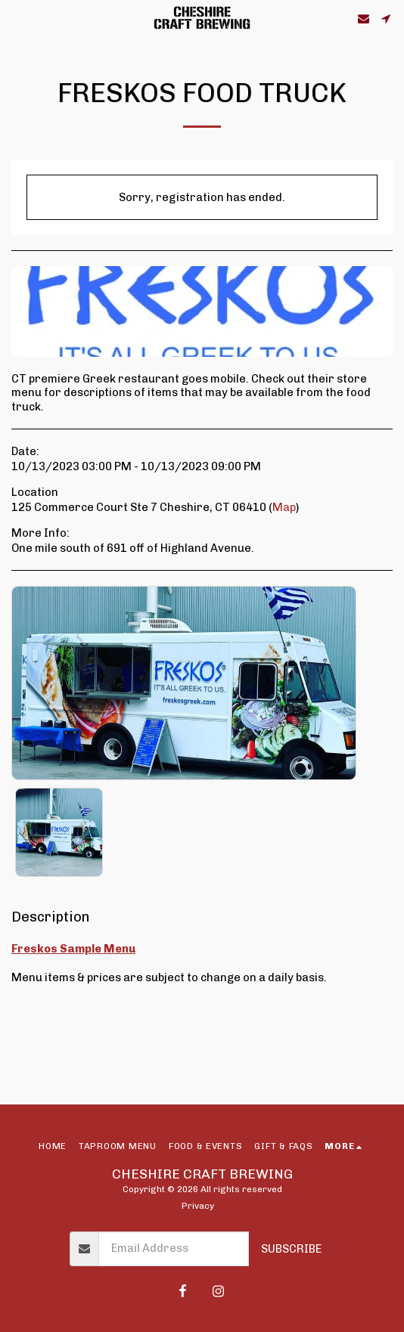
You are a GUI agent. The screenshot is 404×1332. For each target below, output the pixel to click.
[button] (17, 18)
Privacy (198, 1205)
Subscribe (291, 1249)
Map (284, 507)
